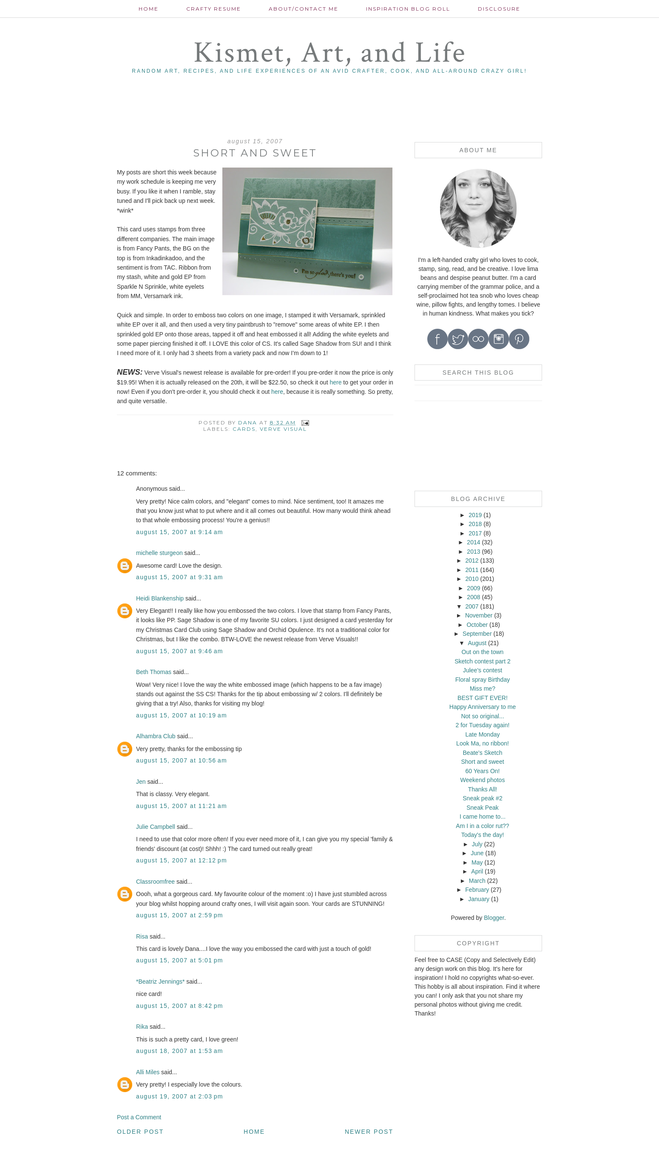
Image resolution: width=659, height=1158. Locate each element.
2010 (471, 578)
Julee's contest (482, 670)
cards (244, 429)
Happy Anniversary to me (482, 706)
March (477, 880)
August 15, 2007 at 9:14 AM (179, 532)
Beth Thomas (153, 672)
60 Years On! (483, 771)
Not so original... (482, 716)
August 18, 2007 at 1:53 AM (179, 1050)
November (479, 615)
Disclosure (499, 9)
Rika (142, 1026)
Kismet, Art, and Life (329, 53)
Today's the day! (482, 834)
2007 (471, 606)
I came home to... (483, 816)
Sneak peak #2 (482, 798)
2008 (473, 597)
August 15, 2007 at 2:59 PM (179, 915)
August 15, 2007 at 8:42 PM (179, 1005)
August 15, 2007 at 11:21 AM (181, 805)
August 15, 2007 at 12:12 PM (181, 860)
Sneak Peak (482, 807)
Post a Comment (139, 1117)
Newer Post (369, 1131)
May (477, 862)
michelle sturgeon (159, 552)
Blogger (494, 917)
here (336, 382)
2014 (473, 542)
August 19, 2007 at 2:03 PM (179, 1096)
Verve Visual (283, 429)
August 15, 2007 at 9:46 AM (179, 651)
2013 (473, 551)
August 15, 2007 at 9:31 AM (179, 577)
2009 (473, 588)
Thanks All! (482, 789)
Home (149, 9)
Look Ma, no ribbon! (482, 743)
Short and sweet (482, 761)
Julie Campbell (155, 826)
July (477, 844)
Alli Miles (147, 1072)
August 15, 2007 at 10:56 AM (181, 760)
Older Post (140, 1131)
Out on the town (483, 652)
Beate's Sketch (483, 752)
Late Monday (483, 734)
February (477, 889)
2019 (475, 515)
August (477, 643)
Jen (141, 781)
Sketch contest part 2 (482, 661)
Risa (142, 936)
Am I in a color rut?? (482, 825)
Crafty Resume (213, 9)
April (477, 871)
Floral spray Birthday (482, 679)
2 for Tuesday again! (483, 725)
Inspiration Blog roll (408, 9)
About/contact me (303, 9)
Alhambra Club (156, 736)
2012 (471, 560)
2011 (471, 569)
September (477, 633)
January (478, 899)
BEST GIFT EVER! (482, 697)
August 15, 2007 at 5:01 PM (179, 960)
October (477, 624)
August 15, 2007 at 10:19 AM (181, 715)
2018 (475, 524)
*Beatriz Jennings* (160, 981)
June (477, 853)
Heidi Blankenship (160, 598)
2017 (475, 533)
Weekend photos (482, 780)
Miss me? (482, 688)
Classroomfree (155, 881)
